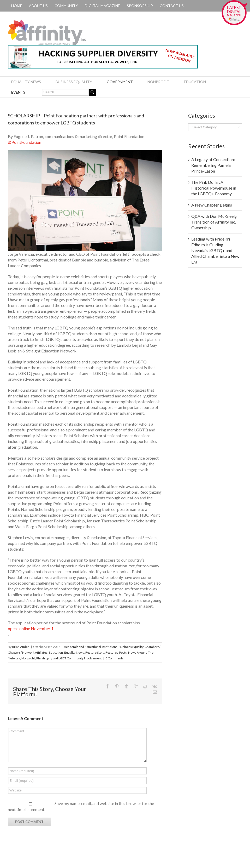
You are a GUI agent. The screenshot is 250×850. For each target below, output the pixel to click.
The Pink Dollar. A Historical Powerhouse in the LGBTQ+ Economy (213, 188)
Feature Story (94, 652)
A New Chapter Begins (211, 204)
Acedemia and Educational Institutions (90, 647)
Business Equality (131, 647)
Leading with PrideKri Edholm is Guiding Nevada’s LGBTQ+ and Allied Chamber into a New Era (215, 250)
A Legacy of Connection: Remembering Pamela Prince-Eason (213, 165)
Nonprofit (28, 658)
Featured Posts (116, 652)
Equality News (74, 652)
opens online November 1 (30, 628)
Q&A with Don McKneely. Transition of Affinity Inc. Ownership (214, 222)
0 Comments (114, 658)
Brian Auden (20, 647)
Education (56, 652)
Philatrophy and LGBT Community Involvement (69, 658)
